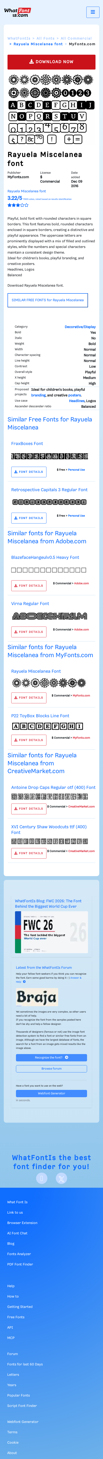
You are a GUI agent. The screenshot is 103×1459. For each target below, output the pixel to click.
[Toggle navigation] (92, 12)
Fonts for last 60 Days (25, 1364)
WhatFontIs (19, 39)
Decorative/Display (80, 327)
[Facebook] (41, 1178)
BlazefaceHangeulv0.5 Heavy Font (45, 557)
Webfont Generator (51, 1093)
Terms (12, 1432)
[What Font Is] (18, 12)
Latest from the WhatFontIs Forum (44, 968)
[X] (61, 1178)
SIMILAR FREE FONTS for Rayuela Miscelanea (48, 300)
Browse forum (52, 1068)
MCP (11, 1338)
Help (11, 1286)
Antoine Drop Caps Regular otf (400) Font (53, 787)
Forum (12, 1354)
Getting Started (20, 1307)
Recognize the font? (51, 1057)
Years (11, 1385)
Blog (10, 1244)
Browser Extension (22, 1223)
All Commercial (76, 39)
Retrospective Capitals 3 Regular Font (49, 490)
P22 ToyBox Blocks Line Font (40, 716)
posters (74, 395)
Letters (13, 1375)
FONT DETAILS (28, 472)
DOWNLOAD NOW (51, 61)
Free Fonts (15, 1317)
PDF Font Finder (20, 1264)
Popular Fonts (18, 1395)
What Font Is (17, 1202)
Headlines (76, 401)
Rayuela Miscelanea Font (36, 671)
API (10, 1328)
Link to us (15, 1213)
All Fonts (46, 39)
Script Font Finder (22, 1406)
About (12, 1453)
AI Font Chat (17, 1233)
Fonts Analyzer (19, 1254)
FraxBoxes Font (27, 443)
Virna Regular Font (30, 604)
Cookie (13, 1443)
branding (38, 395)
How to (13, 1296)
